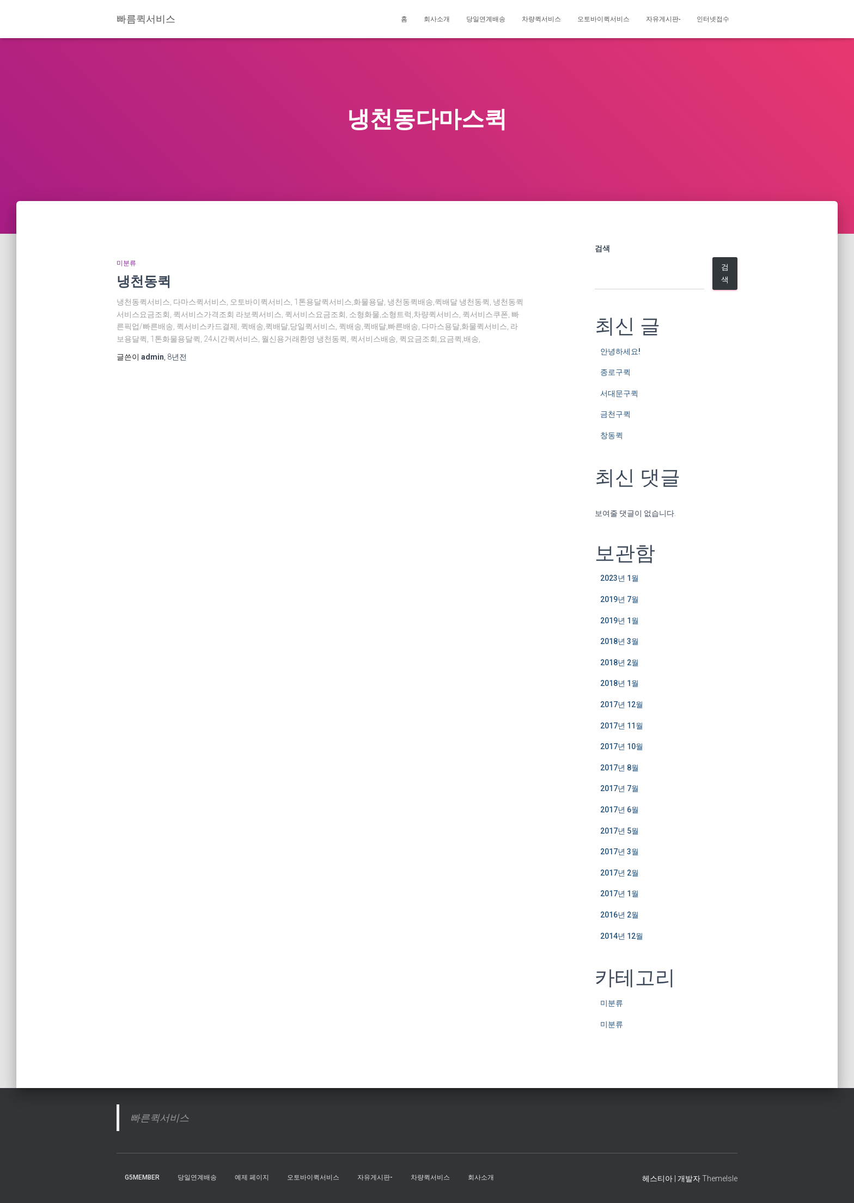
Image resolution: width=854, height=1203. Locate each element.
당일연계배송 (485, 19)
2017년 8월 (619, 767)
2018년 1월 (619, 683)
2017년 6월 (619, 809)
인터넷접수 (713, 19)
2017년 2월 (619, 872)
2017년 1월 (619, 893)
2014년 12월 (621, 936)
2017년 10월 (621, 746)
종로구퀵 (615, 372)
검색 (602, 248)
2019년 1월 (619, 620)
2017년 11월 (621, 725)
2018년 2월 (619, 662)
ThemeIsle (719, 1178)
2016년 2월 (619, 914)
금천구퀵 (615, 414)
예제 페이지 (252, 1177)
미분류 (126, 263)
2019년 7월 (619, 599)
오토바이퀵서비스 (603, 19)
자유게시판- (663, 19)
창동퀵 (611, 435)
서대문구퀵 (619, 393)
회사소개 (437, 19)
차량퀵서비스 (541, 19)
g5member (142, 1177)
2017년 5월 (619, 831)
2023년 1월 (619, 578)
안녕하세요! (620, 351)
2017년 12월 (621, 704)
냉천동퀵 (144, 281)
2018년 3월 (619, 641)
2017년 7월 (619, 788)
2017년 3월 (619, 851)
